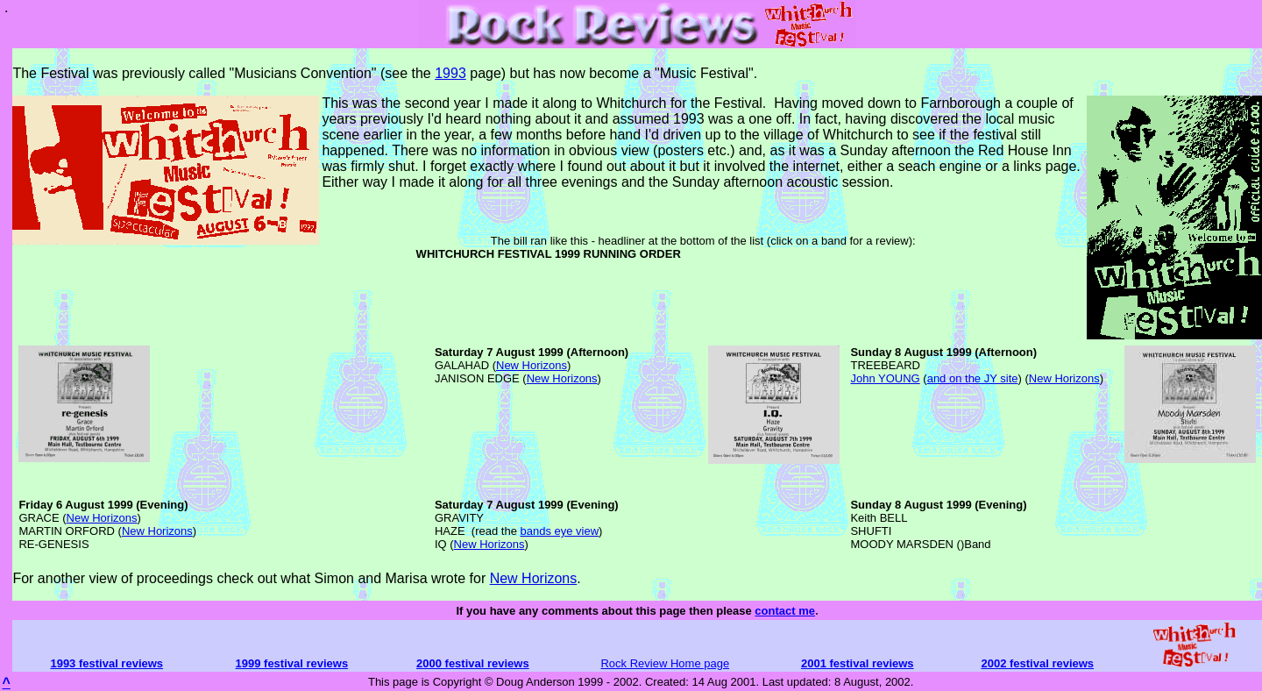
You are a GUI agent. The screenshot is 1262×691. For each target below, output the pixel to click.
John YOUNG (884, 378)
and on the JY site (972, 378)
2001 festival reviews (857, 663)
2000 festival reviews (472, 663)
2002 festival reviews (1037, 663)
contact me (785, 610)
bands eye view (559, 531)
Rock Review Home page (664, 663)
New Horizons (531, 365)
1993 (450, 73)
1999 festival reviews (292, 663)
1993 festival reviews (106, 663)
